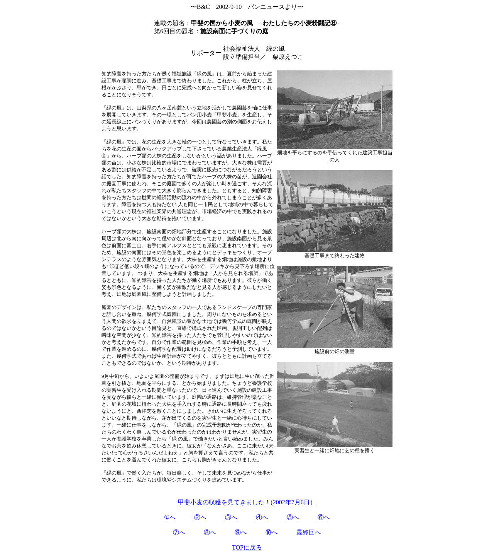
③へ (231, 517)
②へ (200, 517)
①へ (170, 517)
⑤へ (293, 517)
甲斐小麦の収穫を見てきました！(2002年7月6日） (247, 502)
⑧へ (210, 532)
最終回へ (308, 532)
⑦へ (179, 532)
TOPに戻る (247, 547)
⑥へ (324, 517)
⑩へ (272, 532)
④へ (262, 517)
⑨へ (241, 532)
